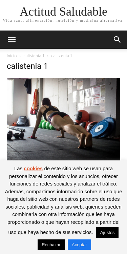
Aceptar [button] (79, 244)
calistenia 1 (34, 56)
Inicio (12, 56)
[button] (11, 40)
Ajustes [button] (107, 232)
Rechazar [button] (51, 244)
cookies (33, 168)
